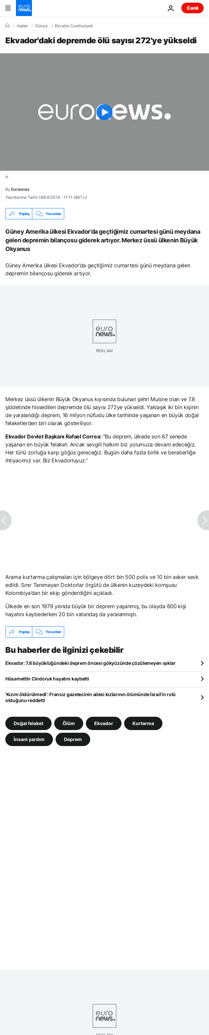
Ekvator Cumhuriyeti (74, 26)
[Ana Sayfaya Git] (24, 8)
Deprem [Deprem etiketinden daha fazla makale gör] (73, 739)
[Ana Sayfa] (7, 25)
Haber (22, 26)
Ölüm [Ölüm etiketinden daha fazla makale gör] (69, 723)
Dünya (41, 26)
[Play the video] (104, 112)
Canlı (192, 8)
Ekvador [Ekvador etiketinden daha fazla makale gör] (103, 723)
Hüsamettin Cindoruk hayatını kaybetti (47, 678)
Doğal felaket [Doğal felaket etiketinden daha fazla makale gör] (28, 723)
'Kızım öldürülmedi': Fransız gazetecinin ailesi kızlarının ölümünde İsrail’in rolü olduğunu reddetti (90, 697)
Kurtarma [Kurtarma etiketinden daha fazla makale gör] (143, 723)
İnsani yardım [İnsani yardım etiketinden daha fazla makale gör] (29, 739)
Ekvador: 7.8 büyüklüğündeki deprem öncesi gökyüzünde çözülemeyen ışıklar (90, 663)
